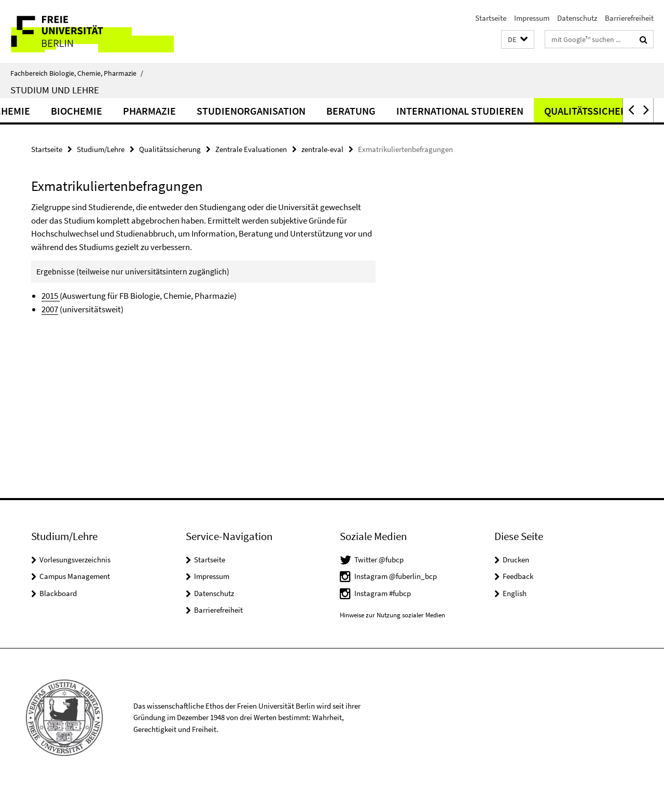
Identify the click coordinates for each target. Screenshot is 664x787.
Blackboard (58, 593)
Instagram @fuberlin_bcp (395, 576)
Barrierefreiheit (629, 18)
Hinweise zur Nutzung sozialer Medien (392, 615)
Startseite (490, 18)
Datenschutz (577, 18)
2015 (51, 295)
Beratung (402, 110)
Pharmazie (200, 110)
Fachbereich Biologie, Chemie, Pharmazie (76, 73)
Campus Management (74, 576)
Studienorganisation (302, 110)
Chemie (63, 110)
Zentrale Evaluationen (251, 149)
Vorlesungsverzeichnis (74, 559)
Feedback (518, 576)
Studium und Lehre (54, 90)
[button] (517, 39)
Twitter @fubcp (379, 559)
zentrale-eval (322, 149)
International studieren (511, 110)
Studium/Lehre (101, 149)
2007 (50, 309)
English (515, 593)
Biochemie (128, 110)
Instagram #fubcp (382, 593)
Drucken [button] (516, 559)
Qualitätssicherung (170, 149)
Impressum (531, 18)
